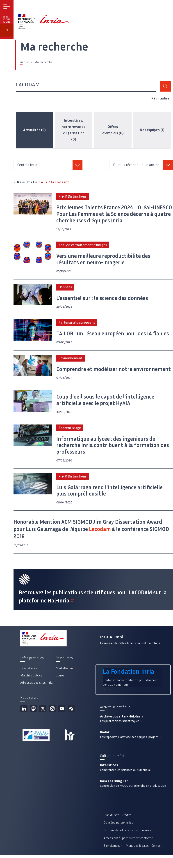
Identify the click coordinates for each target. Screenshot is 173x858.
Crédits (126, 818)
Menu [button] (7, 6)
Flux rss (71, 711)
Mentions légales (137, 849)
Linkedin (23, 711)
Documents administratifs (121, 833)
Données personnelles (118, 826)
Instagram (52, 711)
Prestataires (28, 671)
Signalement (113, 849)
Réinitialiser (161, 98)
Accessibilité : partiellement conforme (128, 841)
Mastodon (33, 711)
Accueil (24, 62)
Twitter (42, 711)
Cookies (146, 833)
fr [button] (7, 32)
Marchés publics (31, 678)
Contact (156, 849)
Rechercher (165, 86)
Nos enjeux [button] (7, 20)
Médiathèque (66, 671)
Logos (60, 678)
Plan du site (111, 818)
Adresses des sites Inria (36, 685)
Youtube (61, 711)
